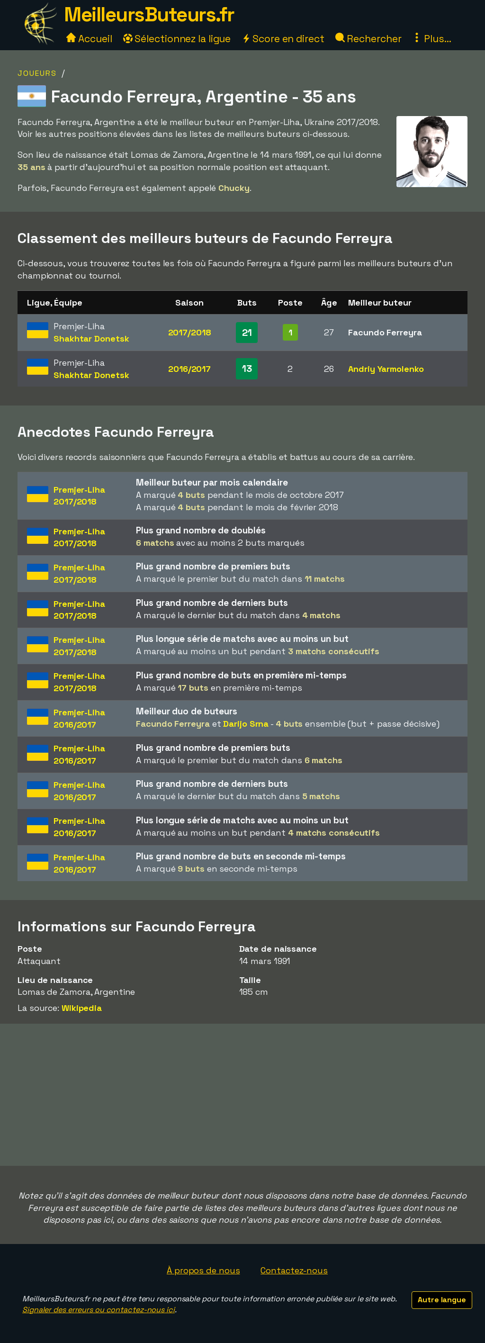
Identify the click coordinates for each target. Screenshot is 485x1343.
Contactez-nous (294, 1270)
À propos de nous (203, 1270)
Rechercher (368, 38)
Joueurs (37, 73)
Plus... (431, 38)
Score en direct (283, 38)
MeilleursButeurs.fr (149, 14)
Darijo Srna (246, 723)
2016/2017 (189, 368)
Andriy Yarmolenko (385, 368)
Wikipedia (82, 1007)
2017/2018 (189, 332)
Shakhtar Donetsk (91, 338)
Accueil (89, 38)
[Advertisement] (242, 1094)
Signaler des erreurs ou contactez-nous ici (98, 1310)
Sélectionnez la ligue (177, 38)
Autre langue (442, 1300)
